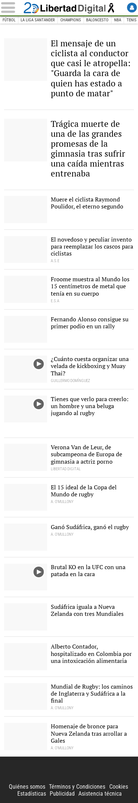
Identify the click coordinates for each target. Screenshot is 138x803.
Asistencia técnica (100, 793)
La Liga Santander (38, 20)
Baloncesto (97, 20)
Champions (70, 20)
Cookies (118, 786)
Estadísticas (31, 793)
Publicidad (62, 793)
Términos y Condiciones (77, 786)
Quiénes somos (27, 786)
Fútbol (9, 20)
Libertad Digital (69, 8)
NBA (117, 20)
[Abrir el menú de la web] (11, 7)
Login (132, 8)
